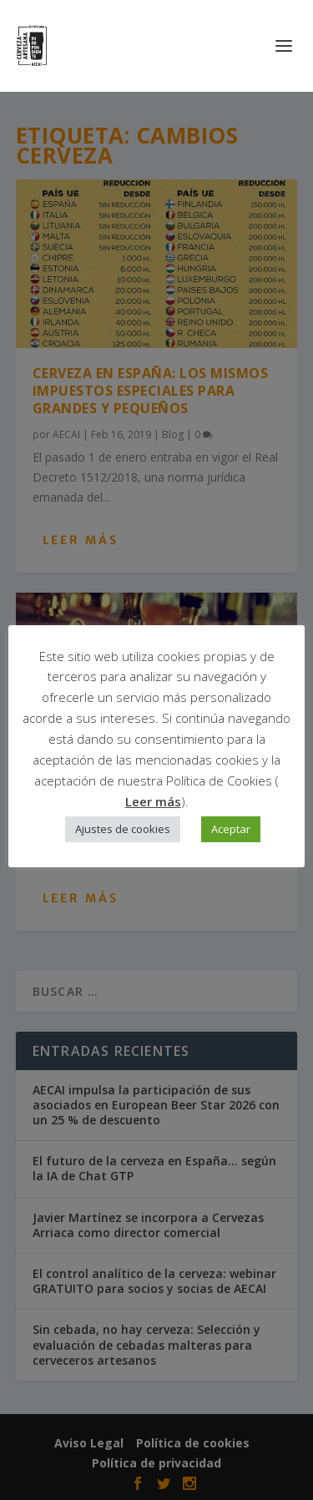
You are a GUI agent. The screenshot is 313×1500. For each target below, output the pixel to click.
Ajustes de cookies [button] (122, 828)
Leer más (153, 801)
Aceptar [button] (230, 828)
